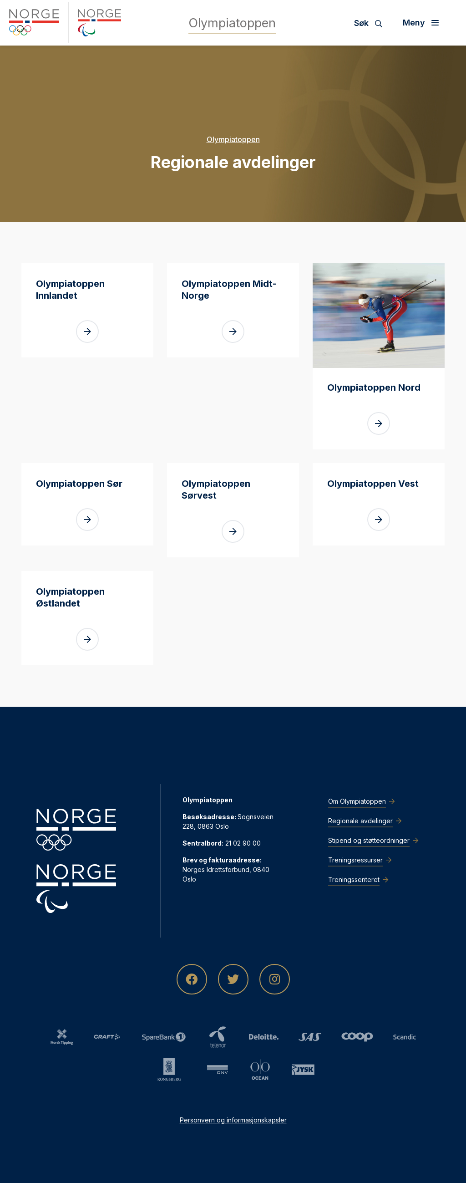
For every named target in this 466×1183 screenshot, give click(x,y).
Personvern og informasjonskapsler (233, 1120)
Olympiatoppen (233, 139)
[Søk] (371, 23)
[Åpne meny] (424, 23)
